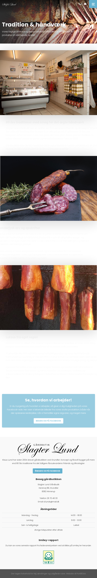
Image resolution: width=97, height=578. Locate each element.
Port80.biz (81, 573)
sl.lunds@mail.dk (51, 501)
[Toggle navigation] (93, 4)
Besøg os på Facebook (47, 471)
